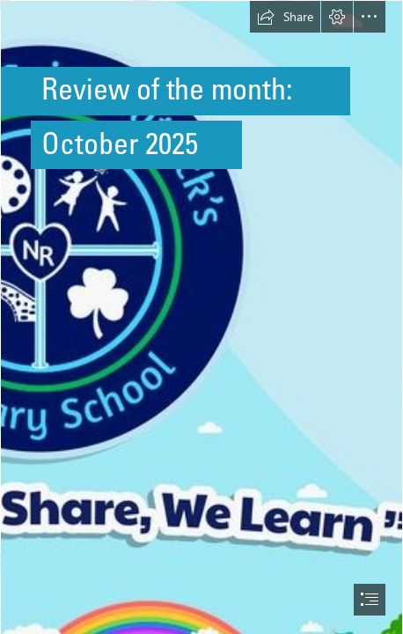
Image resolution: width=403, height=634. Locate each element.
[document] (201, 317)
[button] (285, 17)
